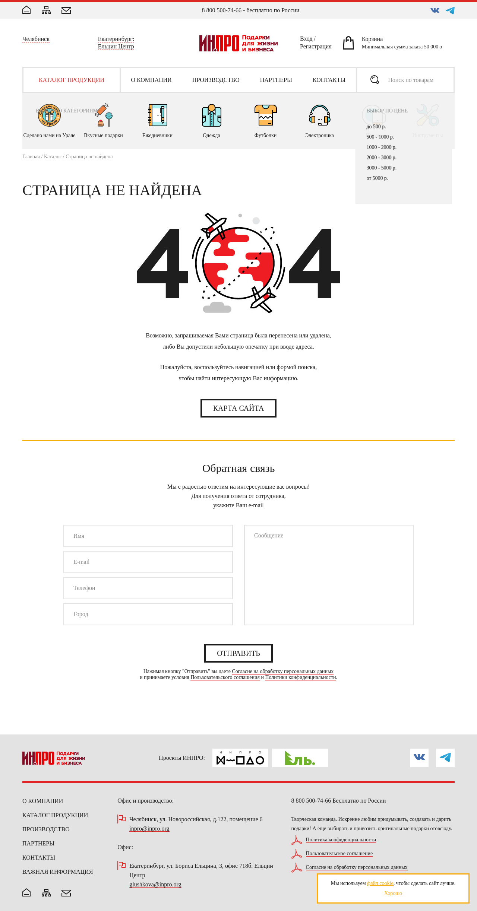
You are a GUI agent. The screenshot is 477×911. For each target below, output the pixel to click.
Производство (46, 829)
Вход (306, 40)
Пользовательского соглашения (225, 677)
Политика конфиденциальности (341, 839)
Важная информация (57, 872)
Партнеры (38, 843)
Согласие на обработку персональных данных (283, 671)
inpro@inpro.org (149, 829)
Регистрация (316, 48)
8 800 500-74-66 (221, 10)
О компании (42, 801)
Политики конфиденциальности (300, 677)
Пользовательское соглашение (339, 853)
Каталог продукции (55, 815)
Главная (31, 156)
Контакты (38, 857)
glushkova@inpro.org (155, 885)
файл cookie (380, 883)
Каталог (52, 156)
